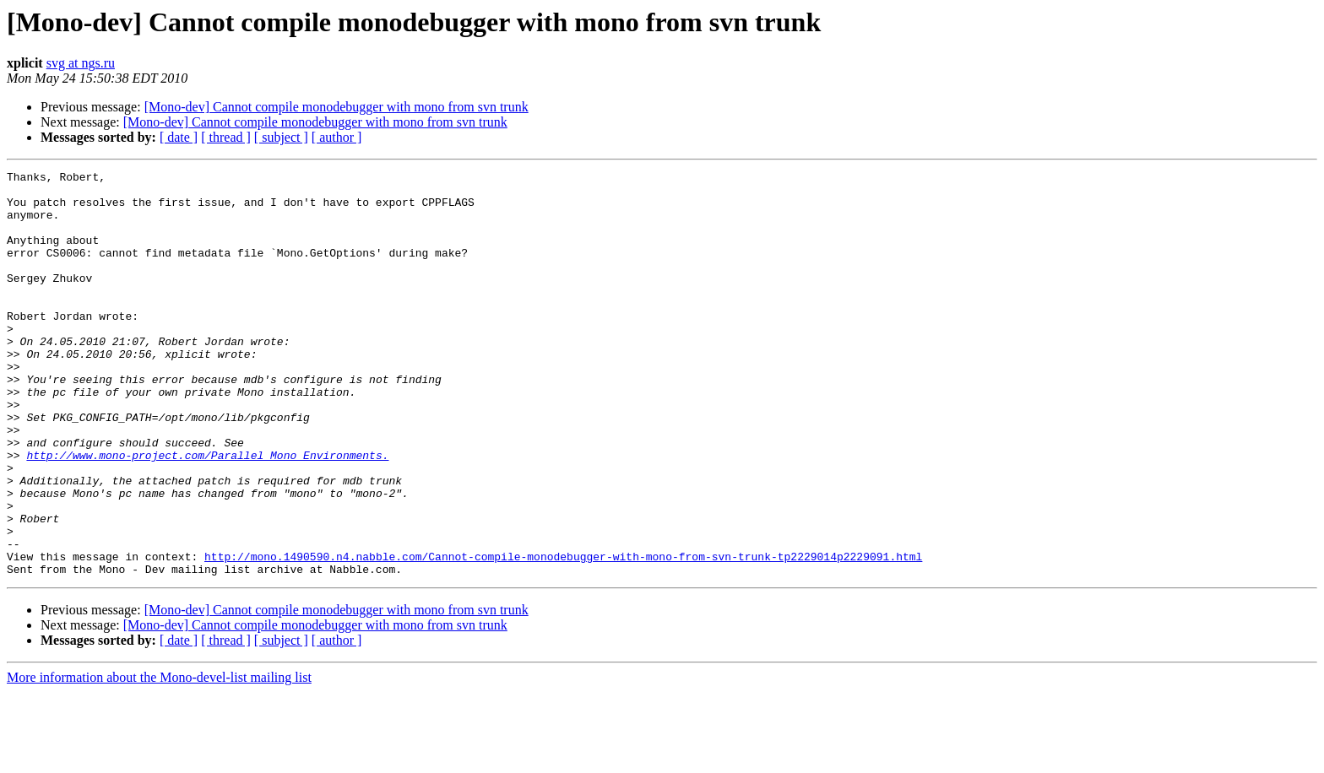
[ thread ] (226, 137)
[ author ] (337, 137)
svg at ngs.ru (80, 63)
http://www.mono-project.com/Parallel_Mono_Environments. (207, 513)
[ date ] (179, 137)
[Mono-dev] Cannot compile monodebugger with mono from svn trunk (336, 107)
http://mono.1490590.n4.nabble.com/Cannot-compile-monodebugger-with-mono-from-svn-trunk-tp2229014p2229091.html (563, 634)
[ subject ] (281, 137)
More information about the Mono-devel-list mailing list (159, 758)
